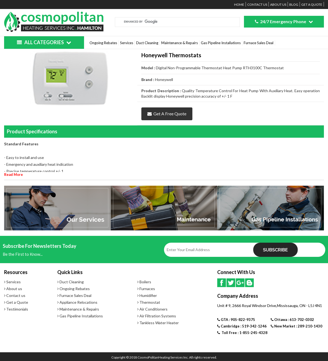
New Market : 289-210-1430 (296, 326)
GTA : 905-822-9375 (236, 319)
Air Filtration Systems (156, 316)
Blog (293, 4)
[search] (171, 21)
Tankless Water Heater (158, 322)
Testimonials (16, 309)
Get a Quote (311, 4)
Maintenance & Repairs (179, 43)
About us (278, 4)
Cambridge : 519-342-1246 (242, 326)
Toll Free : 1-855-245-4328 (242, 332)
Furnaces (146, 288)
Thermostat (148, 302)
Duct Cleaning (147, 43)
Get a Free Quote (166, 113)
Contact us (257, 4)
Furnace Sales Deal (258, 43)
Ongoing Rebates (103, 43)
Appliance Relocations (77, 302)
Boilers (144, 281)
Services (126, 43)
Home (239, 4)
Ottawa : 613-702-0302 (292, 319)
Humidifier (147, 295)
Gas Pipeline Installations (221, 43)
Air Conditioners (152, 309)
